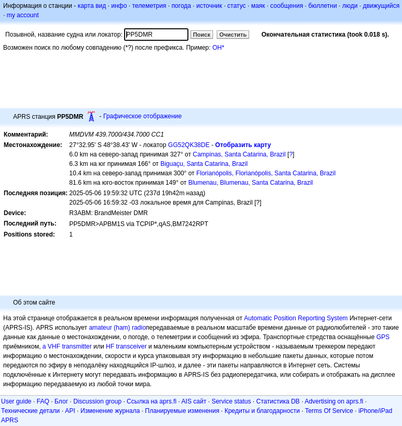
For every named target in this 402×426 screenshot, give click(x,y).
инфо (119, 5)
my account (23, 15)
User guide (16, 401)
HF (110, 346)
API (70, 410)
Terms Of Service (329, 410)
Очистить (233, 34)
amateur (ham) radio (117, 327)
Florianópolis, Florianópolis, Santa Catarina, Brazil (266, 173)
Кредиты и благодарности (262, 410)
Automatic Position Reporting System (296, 318)
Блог (61, 401)
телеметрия (149, 5)
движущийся (381, 5)
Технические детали (30, 410)
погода (181, 5)
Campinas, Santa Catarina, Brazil (239, 154)
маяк (258, 5)
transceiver (131, 346)
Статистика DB (278, 401)
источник (209, 5)
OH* (219, 47)
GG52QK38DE (188, 145)
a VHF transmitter (67, 346)
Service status (231, 401)
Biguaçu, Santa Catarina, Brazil (204, 163)
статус (236, 5)
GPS (382, 337)
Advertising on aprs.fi (334, 401)
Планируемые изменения (182, 410)
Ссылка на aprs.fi (151, 401)
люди (350, 5)
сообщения (286, 5)
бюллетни (322, 5)
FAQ (43, 401)
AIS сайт (194, 401)
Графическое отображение (142, 116)
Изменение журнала (110, 410)
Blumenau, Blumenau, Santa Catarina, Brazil (250, 182)
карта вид (91, 5)
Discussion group (97, 401)
